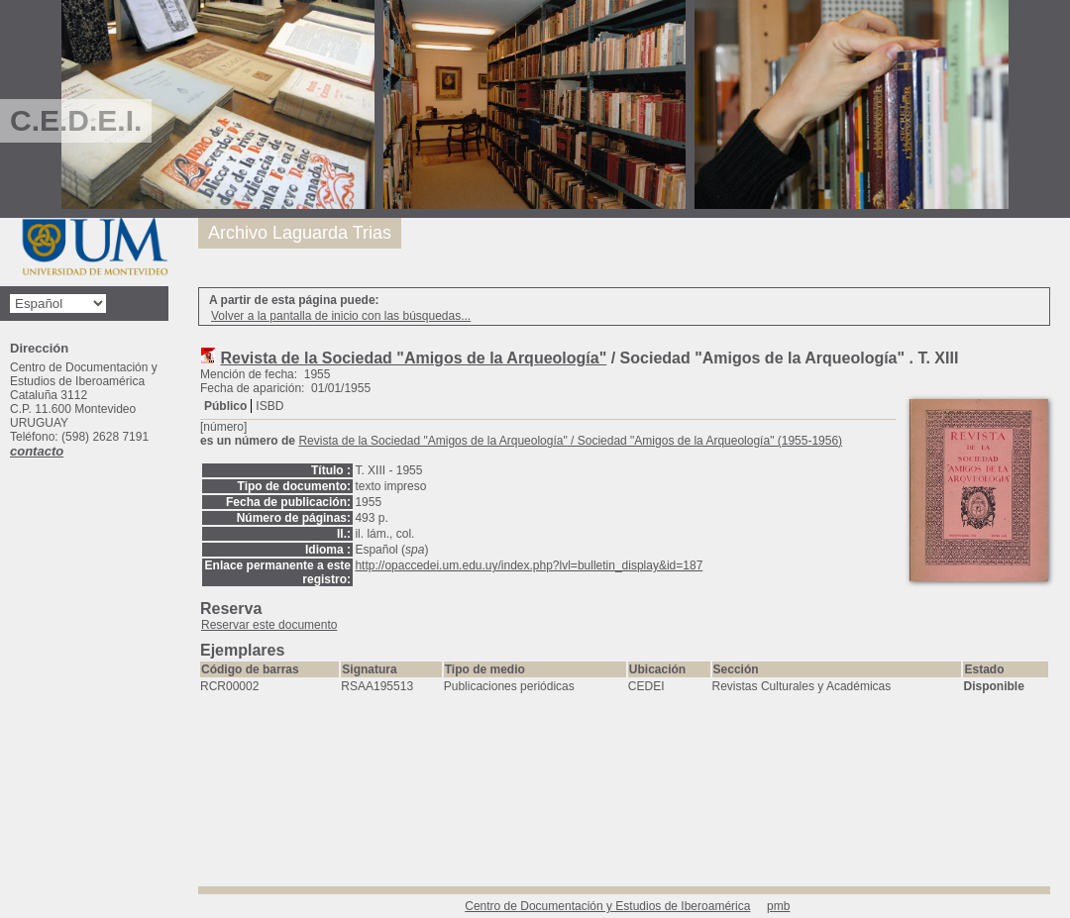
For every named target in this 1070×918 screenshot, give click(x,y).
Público (225, 406)
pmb (778, 906)
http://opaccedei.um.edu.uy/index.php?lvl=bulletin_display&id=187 (528, 565)
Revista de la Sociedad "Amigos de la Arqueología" (413, 358)
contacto (36, 451)
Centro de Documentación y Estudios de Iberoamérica (607, 906)
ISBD (269, 406)
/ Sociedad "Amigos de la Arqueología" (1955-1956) (570, 441)
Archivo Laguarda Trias (299, 233)
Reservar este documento (269, 625)
